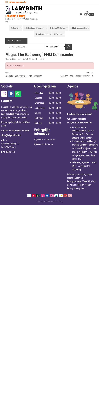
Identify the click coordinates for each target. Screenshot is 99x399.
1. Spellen (15, 28)
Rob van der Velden (30, 59)
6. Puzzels (58, 34)
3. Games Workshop (57, 28)
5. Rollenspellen (42, 34)
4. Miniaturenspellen (78, 28)
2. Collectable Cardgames (34, 28)
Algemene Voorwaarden (44, 140)
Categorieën (16, 41)
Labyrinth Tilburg (15, 16)
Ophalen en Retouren (43, 145)
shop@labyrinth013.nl (11, 136)
